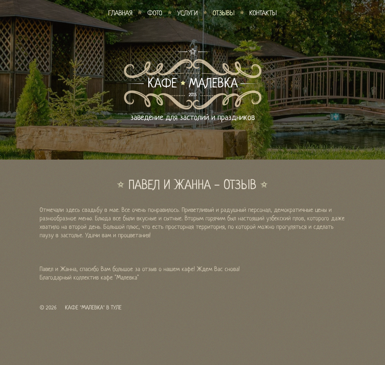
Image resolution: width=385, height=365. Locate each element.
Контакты (263, 13)
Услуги (187, 13)
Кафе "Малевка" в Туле (93, 308)
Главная (120, 13)
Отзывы (223, 13)
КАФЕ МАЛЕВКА (193, 84)
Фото (154, 13)
